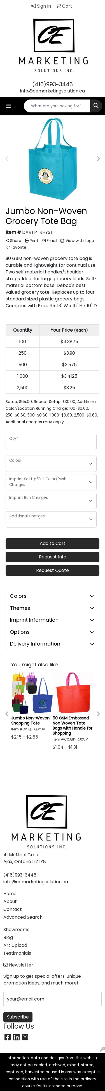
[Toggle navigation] (9, 106)
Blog (8, 937)
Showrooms (16, 929)
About (10, 901)
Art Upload (15, 945)
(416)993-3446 (52, 84)
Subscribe (18, 1017)
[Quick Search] (57, 105)
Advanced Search (23, 917)
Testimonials (17, 953)
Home (10, 893)
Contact (12, 909)
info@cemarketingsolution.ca (52, 91)
